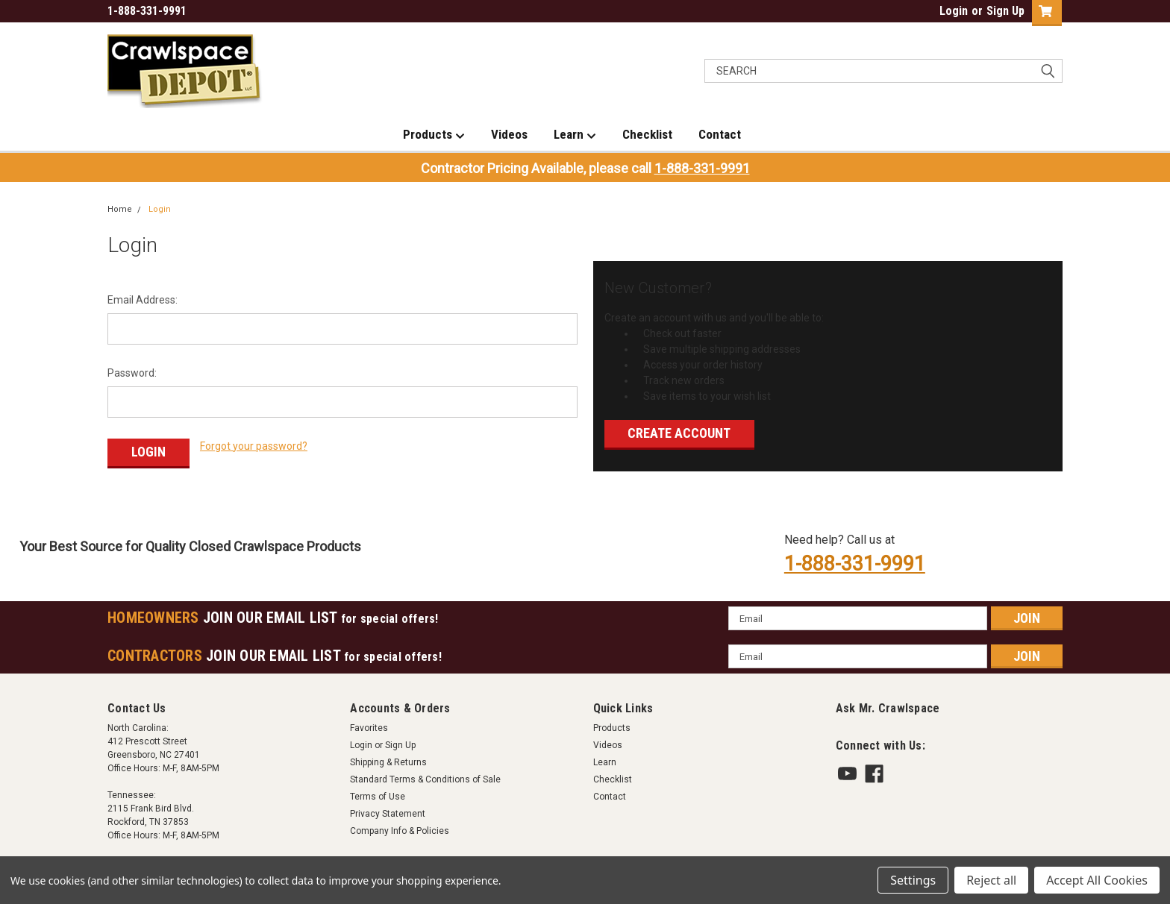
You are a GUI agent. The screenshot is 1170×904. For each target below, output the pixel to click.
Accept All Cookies (1097, 880)
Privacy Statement (387, 811)
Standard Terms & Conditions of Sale (425, 776)
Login (953, 11)
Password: (132, 373)
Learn (575, 135)
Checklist (647, 134)
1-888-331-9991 (702, 168)
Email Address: (142, 300)
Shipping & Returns (388, 759)
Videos (509, 134)
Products (434, 135)
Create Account (679, 433)
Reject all (991, 880)
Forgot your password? (253, 446)
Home (119, 209)
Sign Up (1005, 11)
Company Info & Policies (399, 828)
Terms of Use (377, 793)
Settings (913, 880)
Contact (719, 134)
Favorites (369, 725)
